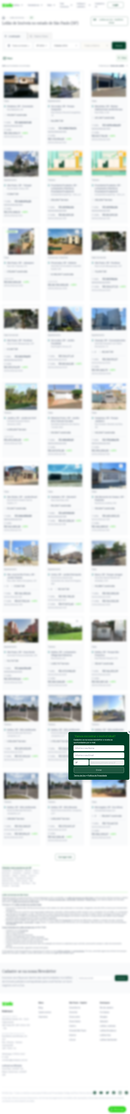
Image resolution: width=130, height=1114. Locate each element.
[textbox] (107, 763)
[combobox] (106, 762)
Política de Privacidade (97, 775)
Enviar (99, 770)
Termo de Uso (80, 775)
